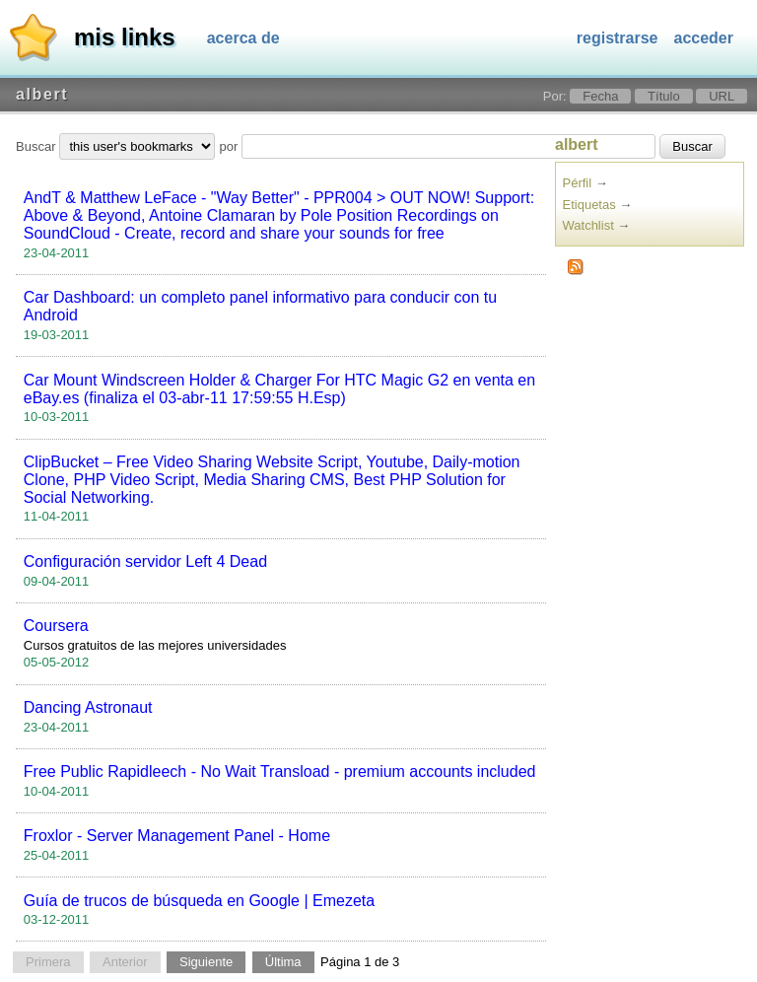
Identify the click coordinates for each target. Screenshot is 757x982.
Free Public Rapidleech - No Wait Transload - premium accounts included (280, 771)
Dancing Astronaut (88, 707)
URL (721, 96)
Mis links (124, 37)
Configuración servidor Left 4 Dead (145, 561)
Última (283, 961)
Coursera (56, 625)
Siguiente (206, 961)
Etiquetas (589, 204)
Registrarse (617, 38)
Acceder (704, 38)
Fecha (600, 96)
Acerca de (243, 38)
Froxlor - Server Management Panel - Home (177, 835)
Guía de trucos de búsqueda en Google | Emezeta (199, 900)
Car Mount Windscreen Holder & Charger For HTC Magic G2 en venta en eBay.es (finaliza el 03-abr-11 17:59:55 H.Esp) (279, 389)
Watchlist (588, 225)
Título (664, 96)
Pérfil (577, 182)
